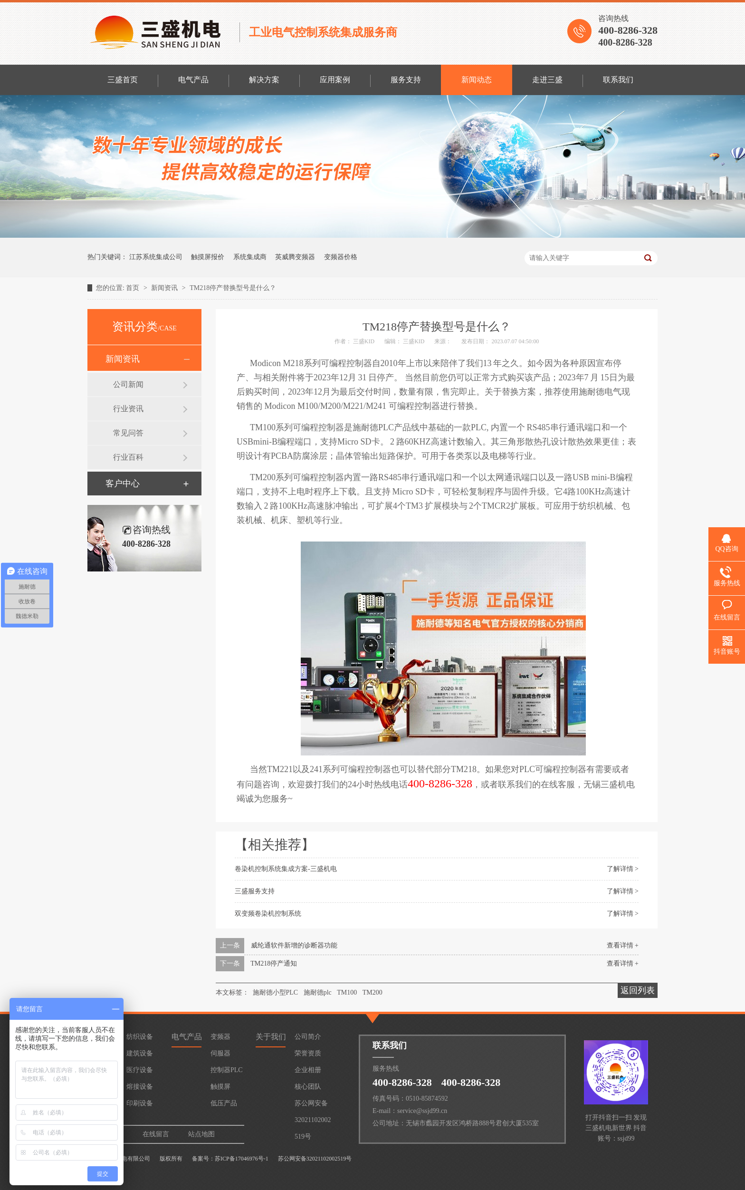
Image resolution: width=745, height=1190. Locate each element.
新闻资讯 (165, 287)
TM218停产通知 (273, 963)
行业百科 (128, 457)
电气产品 (193, 80)
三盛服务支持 (255, 891)
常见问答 (128, 433)
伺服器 (220, 1053)
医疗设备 (139, 1070)
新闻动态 (476, 80)
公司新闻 (128, 384)
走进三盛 (547, 80)
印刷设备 (139, 1103)
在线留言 (156, 1134)
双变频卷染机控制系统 (268, 913)
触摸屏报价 (207, 257)
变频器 (220, 1036)
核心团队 (308, 1086)
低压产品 (223, 1103)
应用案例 (335, 80)
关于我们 (271, 1037)
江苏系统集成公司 (155, 257)
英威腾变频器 (295, 257)
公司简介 (308, 1036)
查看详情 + (623, 945)
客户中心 (122, 483)
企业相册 (308, 1070)
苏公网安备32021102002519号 (313, 1106)
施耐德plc (318, 992)
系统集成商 (250, 257)
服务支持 (406, 80)
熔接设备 (139, 1086)
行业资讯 (128, 409)
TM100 (347, 992)
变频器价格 (340, 257)
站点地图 (201, 1134)
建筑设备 (139, 1053)
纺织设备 (139, 1036)
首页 (133, 287)
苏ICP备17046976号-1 (241, 1158)
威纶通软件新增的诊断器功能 (294, 945)
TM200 (372, 992)
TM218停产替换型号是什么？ (233, 287)
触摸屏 (220, 1086)
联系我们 (618, 80)
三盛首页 (122, 80)
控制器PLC (226, 1070)
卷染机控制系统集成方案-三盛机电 (286, 868)
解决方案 (264, 80)
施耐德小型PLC (275, 992)
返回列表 (638, 990)
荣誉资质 (308, 1053)
